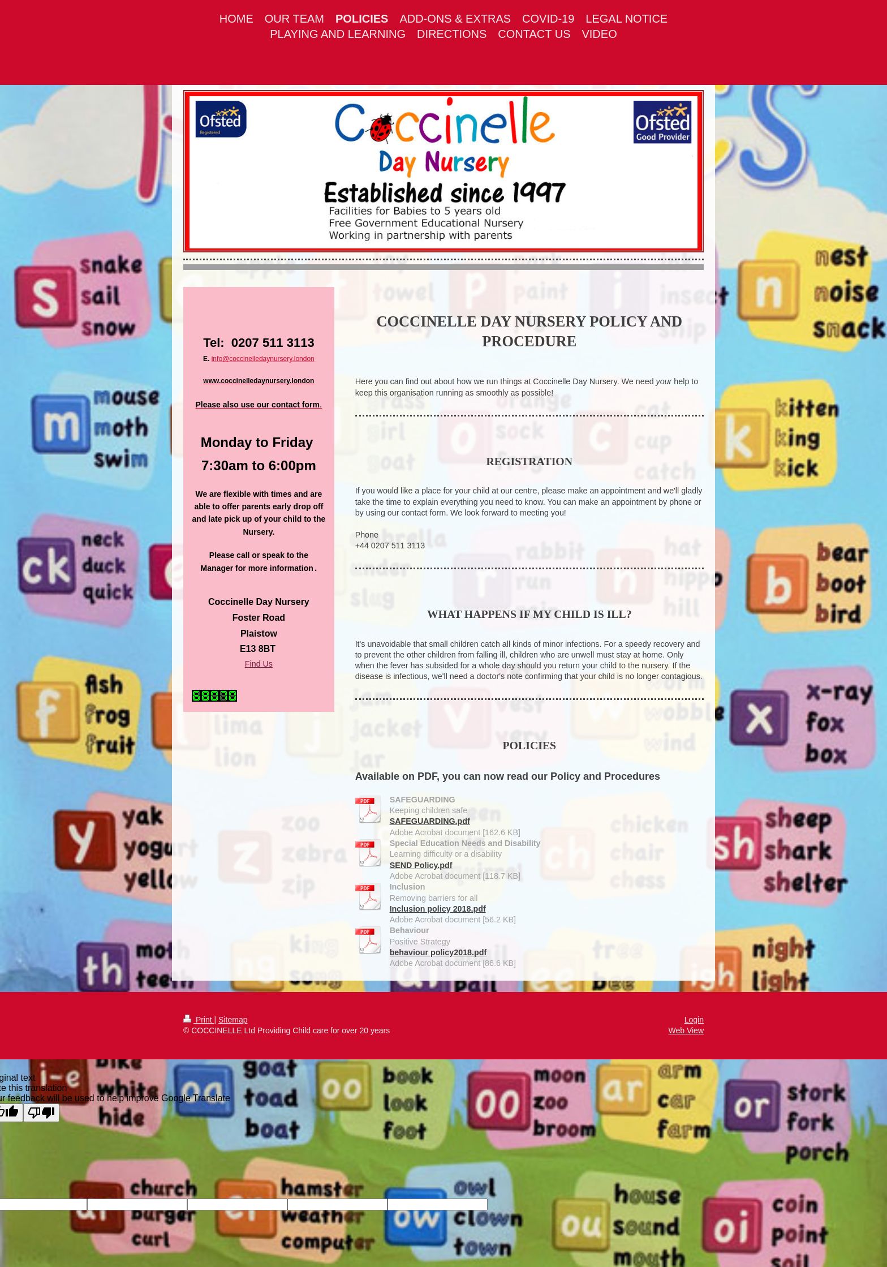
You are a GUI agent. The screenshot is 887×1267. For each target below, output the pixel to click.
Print (198, 1019)
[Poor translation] (41, 1112)
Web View (686, 1030)
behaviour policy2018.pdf (438, 952)
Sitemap (232, 1019)
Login (694, 1019)
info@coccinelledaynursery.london (263, 359)
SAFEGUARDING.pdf (430, 821)
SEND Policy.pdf (421, 865)
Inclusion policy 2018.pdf (438, 908)
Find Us (259, 663)
